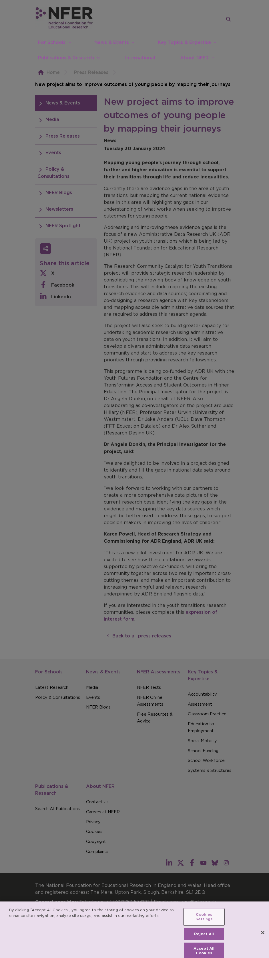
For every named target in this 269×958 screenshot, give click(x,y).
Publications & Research (66, 58)
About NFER (194, 58)
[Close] (262, 936)
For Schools (51, 42)
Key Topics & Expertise (184, 42)
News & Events (111, 42)
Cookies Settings (204, 920)
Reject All (204, 937)
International (140, 58)
